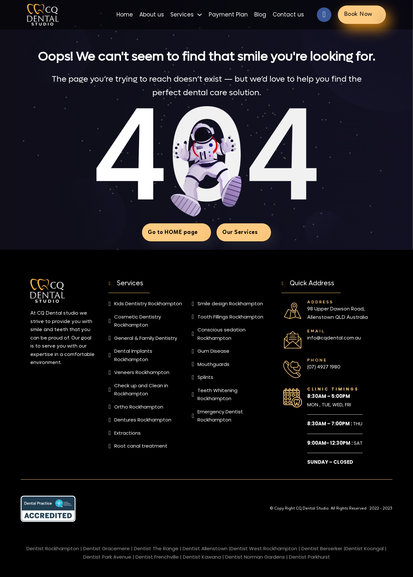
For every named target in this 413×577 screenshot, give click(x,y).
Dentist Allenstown (205, 548)
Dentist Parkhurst (309, 556)
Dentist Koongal (364, 548)
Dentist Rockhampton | (54, 548)
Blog (260, 14)
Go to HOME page (176, 232)
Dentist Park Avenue (107, 556)
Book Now (362, 14)
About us (151, 14)
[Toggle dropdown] (199, 14)
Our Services (243, 232)
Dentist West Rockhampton (263, 548)
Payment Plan (228, 14)
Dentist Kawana (202, 556)
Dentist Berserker (321, 548)
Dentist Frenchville (157, 556)
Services (182, 14)
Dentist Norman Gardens (255, 556)
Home (124, 14)
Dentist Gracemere (106, 548)
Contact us (288, 14)
